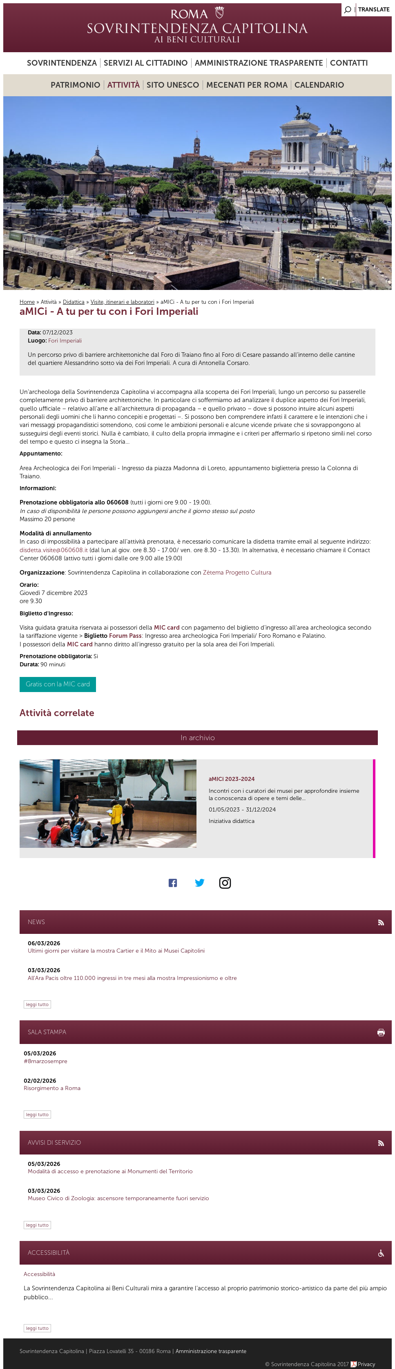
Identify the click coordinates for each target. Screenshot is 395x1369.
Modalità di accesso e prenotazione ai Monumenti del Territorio (110, 1171)
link (369, 849)
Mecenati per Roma (247, 85)
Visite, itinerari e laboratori (122, 302)
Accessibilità (39, 1274)
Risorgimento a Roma (52, 1088)
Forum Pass (125, 635)
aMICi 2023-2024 (232, 779)
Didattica (74, 302)
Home (27, 302)
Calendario (319, 85)
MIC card (167, 627)
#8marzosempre (45, 1061)
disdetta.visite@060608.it (54, 550)
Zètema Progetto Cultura (237, 572)
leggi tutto (37, 1004)
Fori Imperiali (65, 340)
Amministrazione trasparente (259, 63)
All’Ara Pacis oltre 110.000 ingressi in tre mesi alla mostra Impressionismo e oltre (132, 978)
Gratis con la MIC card (58, 684)
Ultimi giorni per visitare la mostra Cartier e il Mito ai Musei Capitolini (116, 950)
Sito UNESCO (173, 85)
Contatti (349, 63)
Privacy (366, 1364)
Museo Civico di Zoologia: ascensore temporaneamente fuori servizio (118, 1198)
